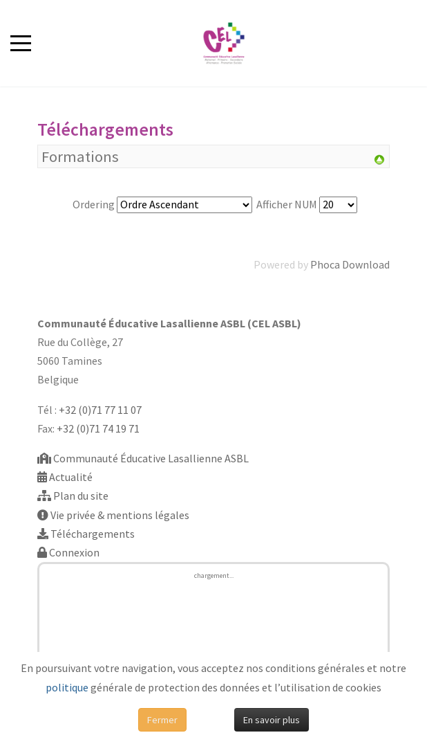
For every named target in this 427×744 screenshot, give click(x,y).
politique (67, 687)
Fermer (162, 720)
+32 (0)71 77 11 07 (100, 410)
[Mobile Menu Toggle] (20, 43)
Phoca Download (350, 264)
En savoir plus (271, 720)
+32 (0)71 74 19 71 (98, 428)
